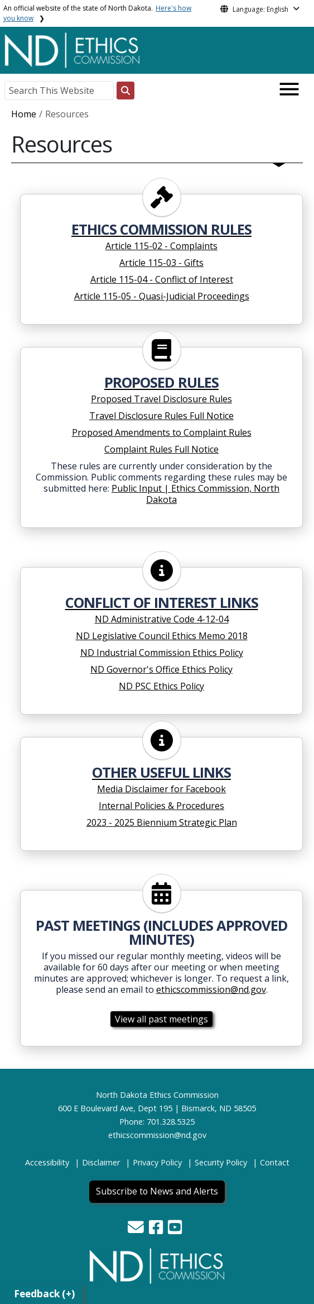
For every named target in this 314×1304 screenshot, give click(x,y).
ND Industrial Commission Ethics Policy (161, 652)
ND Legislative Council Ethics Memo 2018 (162, 636)
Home (23, 114)
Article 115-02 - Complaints (161, 246)
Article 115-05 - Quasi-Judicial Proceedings (161, 296)
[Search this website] (125, 90)
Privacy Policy (157, 1162)
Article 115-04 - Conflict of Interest (161, 279)
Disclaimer (101, 1162)
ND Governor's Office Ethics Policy (161, 669)
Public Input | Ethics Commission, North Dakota (195, 494)
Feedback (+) (44, 1293)
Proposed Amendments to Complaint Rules (162, 432)
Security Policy (221, 1162)
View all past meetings (161, 1019)
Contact (274, 1162)
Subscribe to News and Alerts (157, 1191)
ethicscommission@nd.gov (211, 989)
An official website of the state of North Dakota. (97, 13)
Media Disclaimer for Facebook (161, 789)
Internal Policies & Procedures (161, 805)
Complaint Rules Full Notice (161, 449)
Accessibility (47, 1162)
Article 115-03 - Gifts (161, 262)
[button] (137, 1230)
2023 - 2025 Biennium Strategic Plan (161, 822)
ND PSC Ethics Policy (161, 686)
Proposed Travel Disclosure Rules (161, 399)
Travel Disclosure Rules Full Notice (161, 416)
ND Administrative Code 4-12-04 (162, 619)
